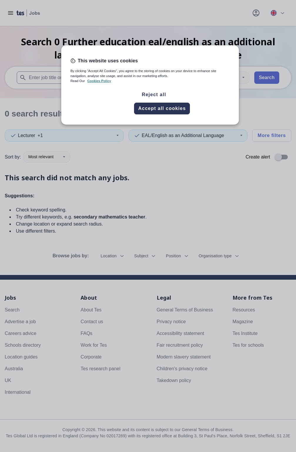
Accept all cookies (162, 108)
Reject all (154, 94)
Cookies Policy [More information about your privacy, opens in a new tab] (99, 81)
